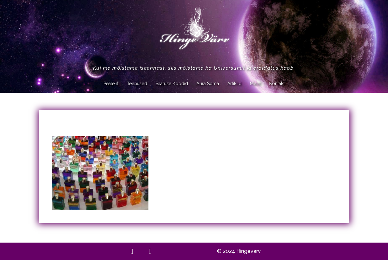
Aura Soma (207, 83)
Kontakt (277, 83)
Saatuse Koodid (172, 83)
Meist (255, 83)
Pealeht (110, 83)
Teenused (137, 83)
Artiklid (234, 83)
